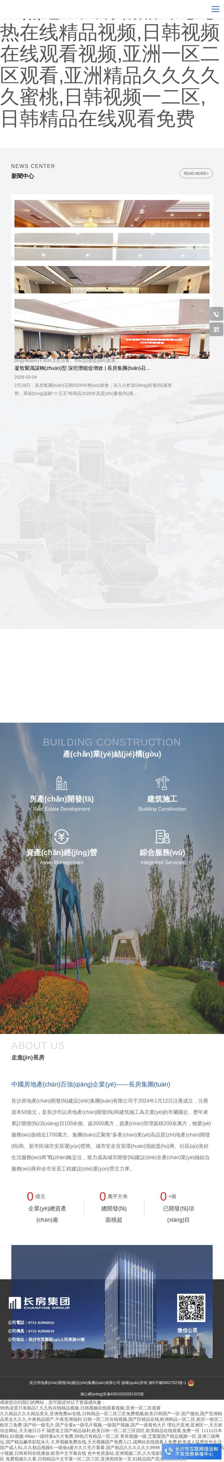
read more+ (196, 173)
